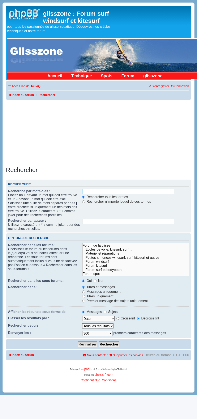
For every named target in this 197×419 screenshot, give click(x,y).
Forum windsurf (136, 262)
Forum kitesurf (136, 266)
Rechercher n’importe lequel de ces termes (116, 201)
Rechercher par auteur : (27, 220)
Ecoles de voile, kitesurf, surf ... (136, 249)
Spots (106, 76)
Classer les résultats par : (28, 318)
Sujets (110, 312)
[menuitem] (35, 86)
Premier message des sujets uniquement (115, 301)
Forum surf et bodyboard (136, 270)
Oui (87, 280)
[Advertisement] (98, 131)
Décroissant (148, 318)
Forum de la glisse (136, 245)
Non (99, 280)
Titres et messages (98, 287)
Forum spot (136, 274)
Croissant (125, 318)
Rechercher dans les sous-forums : (36, 280)
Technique (81, 76)
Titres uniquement (98, 296)
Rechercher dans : (23, 287)
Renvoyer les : (19, 333)
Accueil (54, 76)
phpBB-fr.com (103, 374)
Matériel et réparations (136, 253)
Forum (127, 76)
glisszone (152, 76)
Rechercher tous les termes (105, 197)
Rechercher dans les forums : (32, 245)
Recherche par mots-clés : (29, 191)
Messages (92, 312)
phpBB (89, 369)
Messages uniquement (101, 291)
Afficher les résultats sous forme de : (38, 312)
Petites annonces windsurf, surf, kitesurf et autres (136, 258)
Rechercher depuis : (24, 325)
